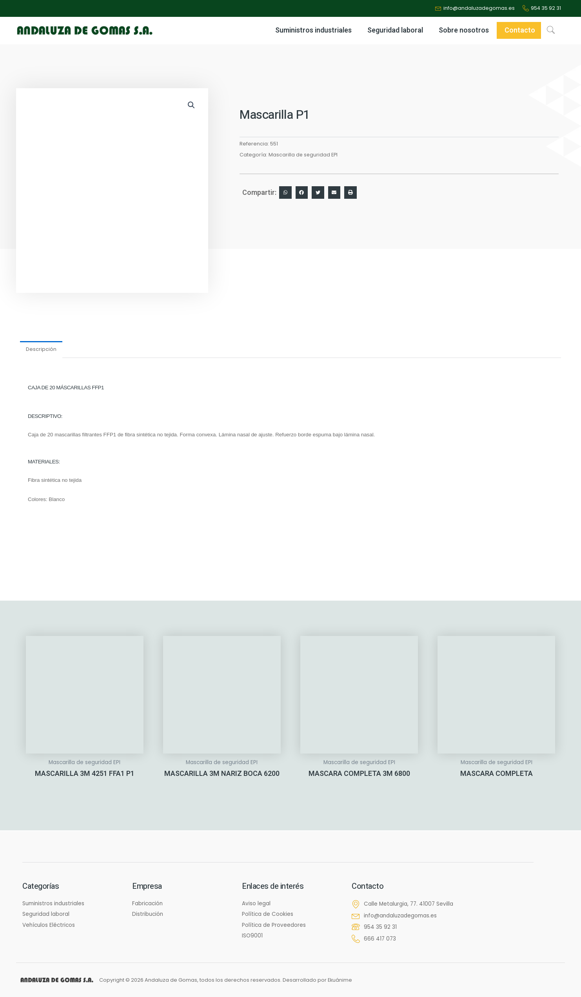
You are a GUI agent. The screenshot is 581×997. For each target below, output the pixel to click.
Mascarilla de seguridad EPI (303, 155)
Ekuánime (340, 980)
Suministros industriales (313, 31)
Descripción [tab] (41, 350)
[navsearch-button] (551, 31)
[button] (191, 106)
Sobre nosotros (464, 31)
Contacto (520, 31)
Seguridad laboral (395, 31)
